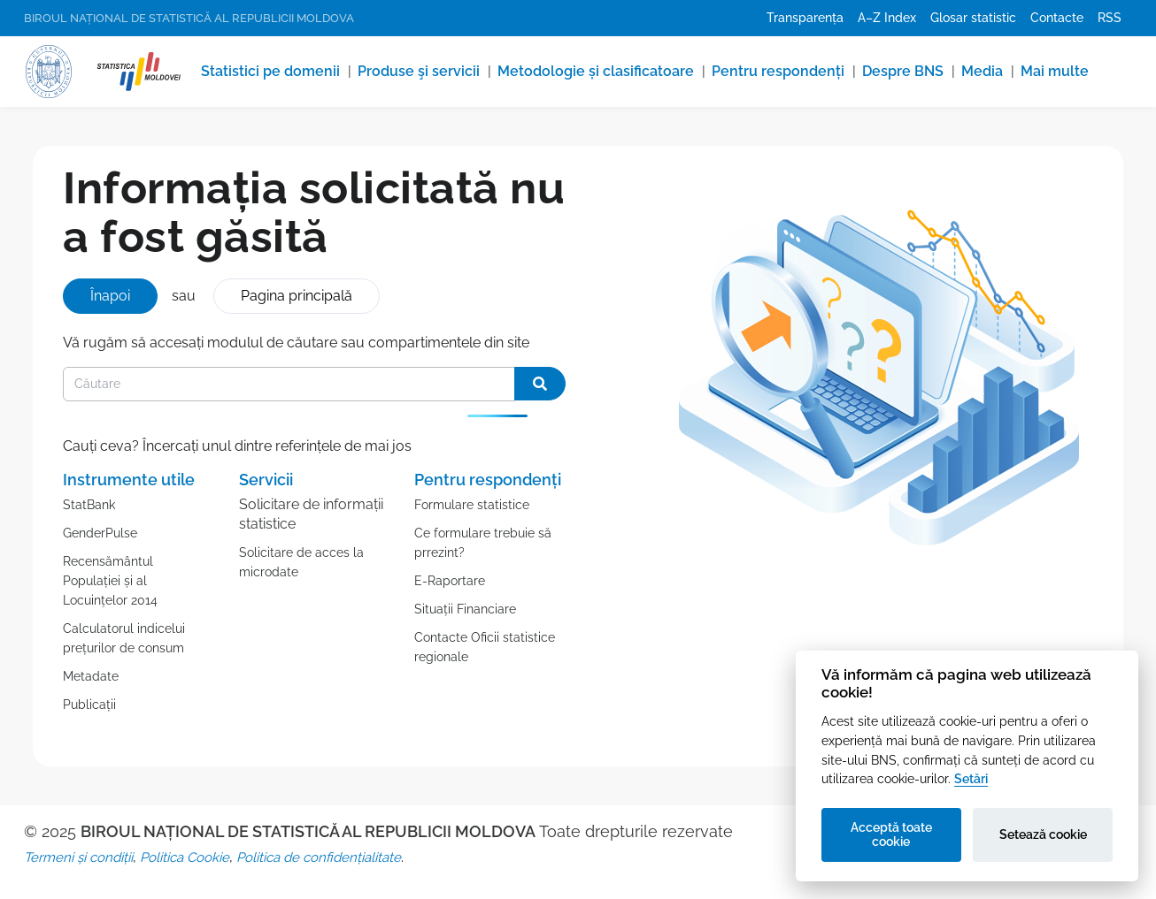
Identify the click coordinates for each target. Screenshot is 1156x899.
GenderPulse (100, 533)
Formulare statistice (471, 505)
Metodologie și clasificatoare (595, 71)
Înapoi (110, 295)
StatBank (89, 505)
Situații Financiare (465, 609)
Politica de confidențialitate (318, 857)
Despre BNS (903, 71)
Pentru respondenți (778, 71)
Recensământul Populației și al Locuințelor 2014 (110, 580)
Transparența (805, 18)
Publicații (89, 704)
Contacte (1056, 18)
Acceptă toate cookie (891, 834)
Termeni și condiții (78, 857)
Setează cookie (1043, 834)
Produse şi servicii (419, 71)
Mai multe (1055, 71)
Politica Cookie (184, 857)
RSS (1109, 18)
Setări (971, 778)
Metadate (91, 676)
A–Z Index (887, 18)
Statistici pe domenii (270, 71)
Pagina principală (296, 295)
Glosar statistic (973, 18)
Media (982, 71)
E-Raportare (449, 581)
